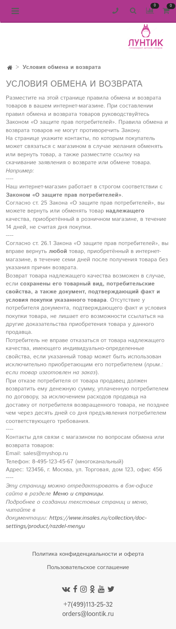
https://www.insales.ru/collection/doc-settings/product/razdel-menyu (76, 522)
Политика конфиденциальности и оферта (88, 554)
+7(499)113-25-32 (88, 605)
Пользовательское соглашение (88, 567)
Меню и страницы (78, 494)
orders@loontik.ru (88, 614)
